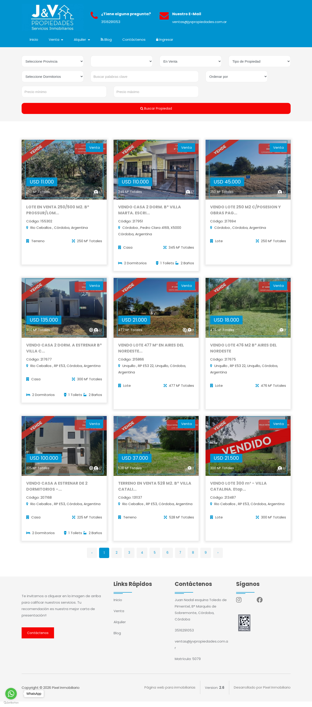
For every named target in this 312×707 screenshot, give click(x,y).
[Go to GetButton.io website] (11, 702)
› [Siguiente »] (220, 558)
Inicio (34, 39)
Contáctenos (134, 39)
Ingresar (165, 39)
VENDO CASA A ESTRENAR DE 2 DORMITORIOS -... (57, 494)
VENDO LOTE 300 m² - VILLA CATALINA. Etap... (239, 494)
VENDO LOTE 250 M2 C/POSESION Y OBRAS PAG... (246, 214)
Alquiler (120, 627)
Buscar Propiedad (156, 108)
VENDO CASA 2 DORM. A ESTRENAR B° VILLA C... (62, 354)
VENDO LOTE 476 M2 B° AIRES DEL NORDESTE (244, 354)
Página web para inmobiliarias (169, 693)
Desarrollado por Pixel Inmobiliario (262, 693)
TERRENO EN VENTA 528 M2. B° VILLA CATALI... (156, 494)
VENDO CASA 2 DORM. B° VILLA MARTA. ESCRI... (150, 214)
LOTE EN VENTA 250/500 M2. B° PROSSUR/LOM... (58, 214)
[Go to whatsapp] (11, 693)
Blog (106, 39)
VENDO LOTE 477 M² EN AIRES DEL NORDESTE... (152, 354)
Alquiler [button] (80, 39)
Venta (119, 616)
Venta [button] (55, 39)
